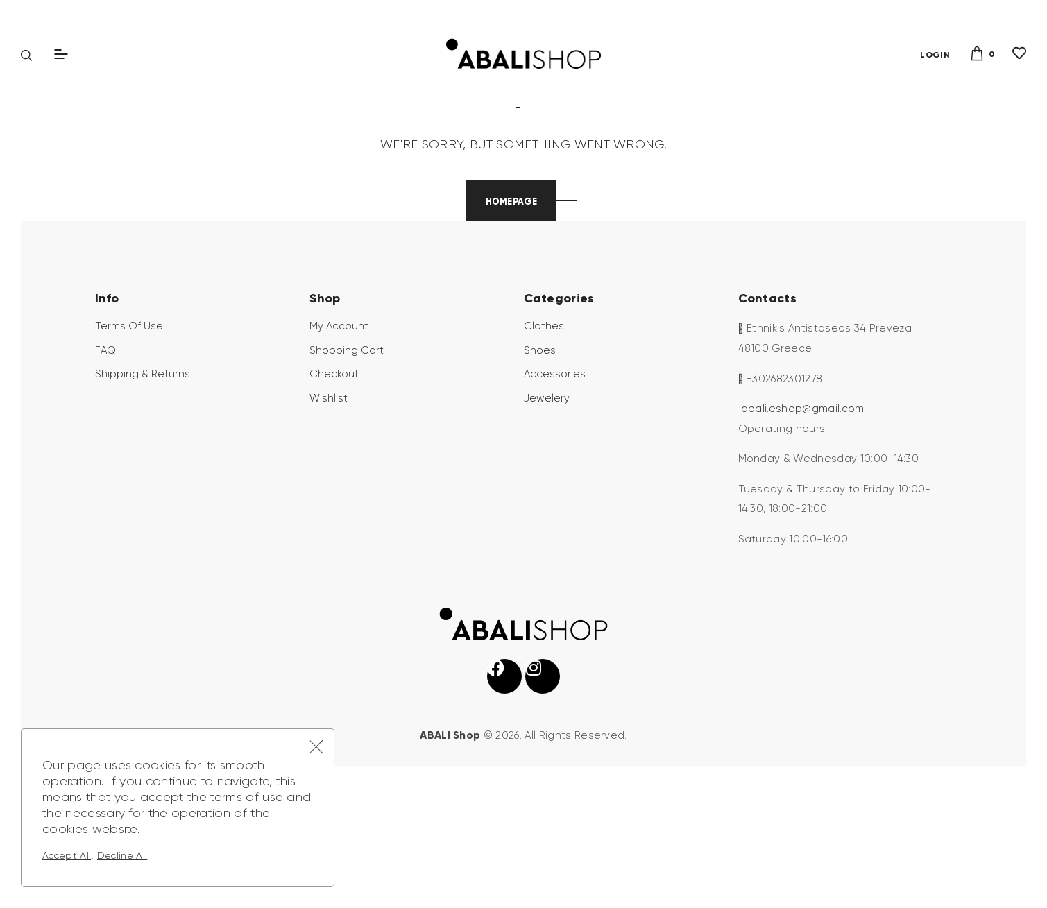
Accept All (66, 855)
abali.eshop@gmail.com (803, 516)
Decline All (122, 855)
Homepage (511, 308)
